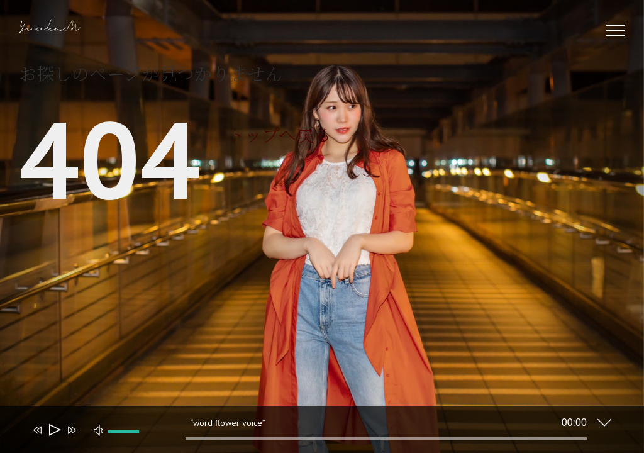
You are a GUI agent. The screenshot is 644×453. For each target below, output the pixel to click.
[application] (312, 432)
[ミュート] (98, 429)
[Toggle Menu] (616, 30)
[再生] (54, 430)
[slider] (386, 438)
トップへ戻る (279, 134)
